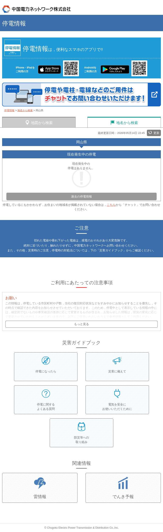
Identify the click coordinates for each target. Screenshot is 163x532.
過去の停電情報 (81, 196)
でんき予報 (123, 496)
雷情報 (40, 496)
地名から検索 (25, 110)
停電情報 (9, 110)
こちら (111, 204)
